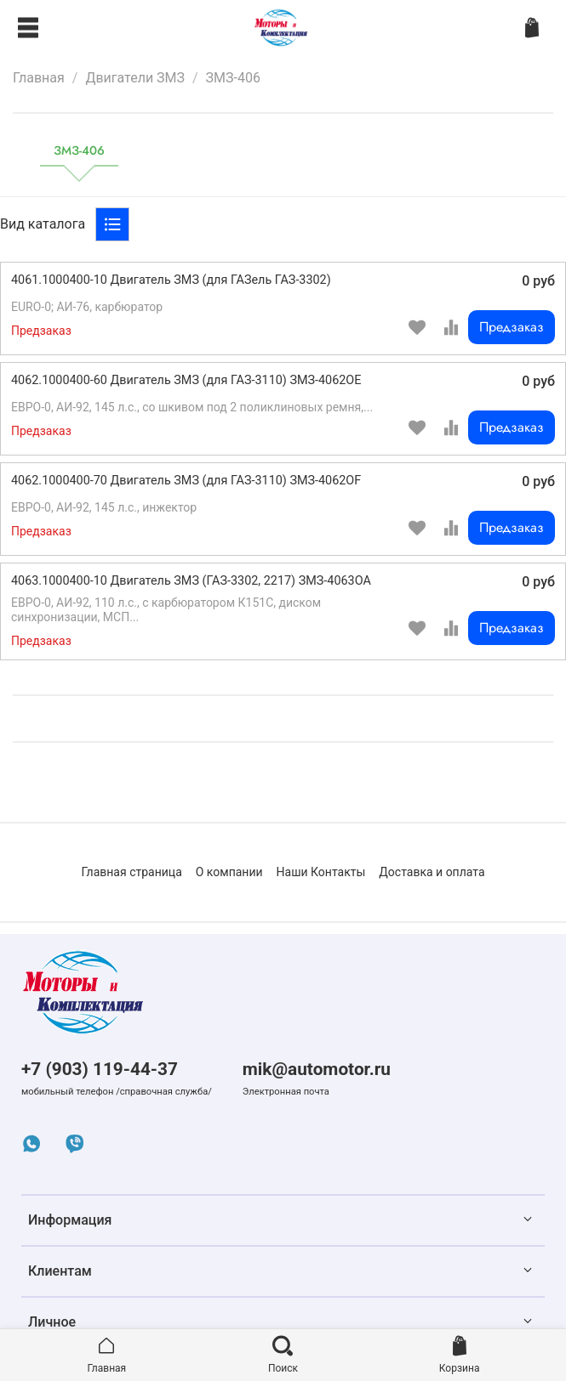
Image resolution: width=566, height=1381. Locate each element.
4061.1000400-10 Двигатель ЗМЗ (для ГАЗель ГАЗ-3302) (171, 280)
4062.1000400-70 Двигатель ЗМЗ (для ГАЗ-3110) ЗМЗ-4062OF (186, 480)
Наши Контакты (321, 872)
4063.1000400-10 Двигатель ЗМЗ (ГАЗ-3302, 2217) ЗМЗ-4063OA (191, 581)
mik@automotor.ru (317, 1069)
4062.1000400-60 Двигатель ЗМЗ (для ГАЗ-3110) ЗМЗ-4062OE (186, 380)
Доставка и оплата (431, 872)
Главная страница (131, 872)
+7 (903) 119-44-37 (99, 1069)
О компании (229, 872)
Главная (39, 78)
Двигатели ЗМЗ (135, 78)
